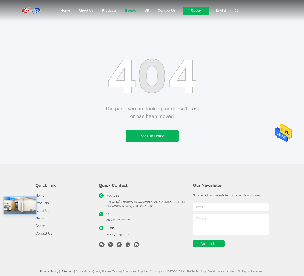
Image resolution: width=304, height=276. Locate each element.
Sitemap (66, 271)
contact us (208, 244)
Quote (196, 10)
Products (109, 10)
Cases (40, 226)
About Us (86, 10)
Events (130, 10)
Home (65, 10)
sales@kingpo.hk (117, 234)
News (39, 218)
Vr (147, 10)
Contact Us (166, 10)
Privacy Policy (49, 271)
